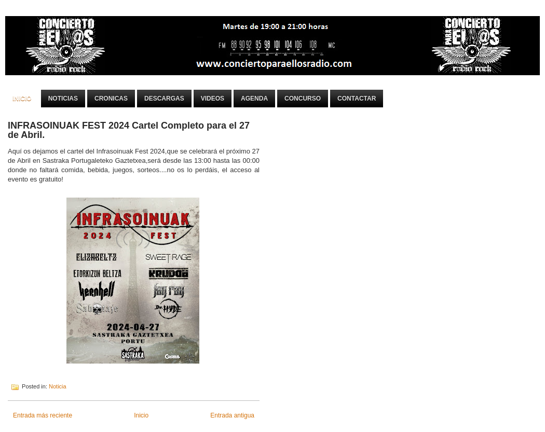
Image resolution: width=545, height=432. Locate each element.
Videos (212, 98)
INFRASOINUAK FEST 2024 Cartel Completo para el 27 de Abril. (129, 130)
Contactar (356, 98)
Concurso (302, 98)
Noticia (57, 386)
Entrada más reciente (42, 415)
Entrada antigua (232, 415)
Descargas (164, 98)
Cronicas (111, 98)
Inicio (22, 98)
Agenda (254, 98)
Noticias (63, 98)
